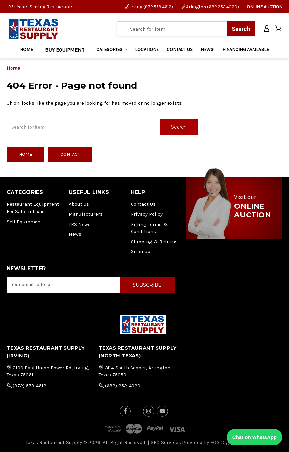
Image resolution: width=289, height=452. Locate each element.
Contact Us (143, 204)
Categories (111, 49)
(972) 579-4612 (26, 385)
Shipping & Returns (154, 241)
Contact (70, 154)
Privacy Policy (147, 214)
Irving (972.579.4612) (149, 7)
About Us (79, 204)
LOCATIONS (147, 49)
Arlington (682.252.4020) (210, 7)
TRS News (80, 224)
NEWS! (207, 49)
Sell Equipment (24, 221)
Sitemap (140, 251)
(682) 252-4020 (119, 385)
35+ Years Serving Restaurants (41, 7)
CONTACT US (180, 49)
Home (26, 49)
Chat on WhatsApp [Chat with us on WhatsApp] (254, 437)
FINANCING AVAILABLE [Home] (245, 49)
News (75, 234)
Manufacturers (86, 214)
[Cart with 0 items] (278, 29)
